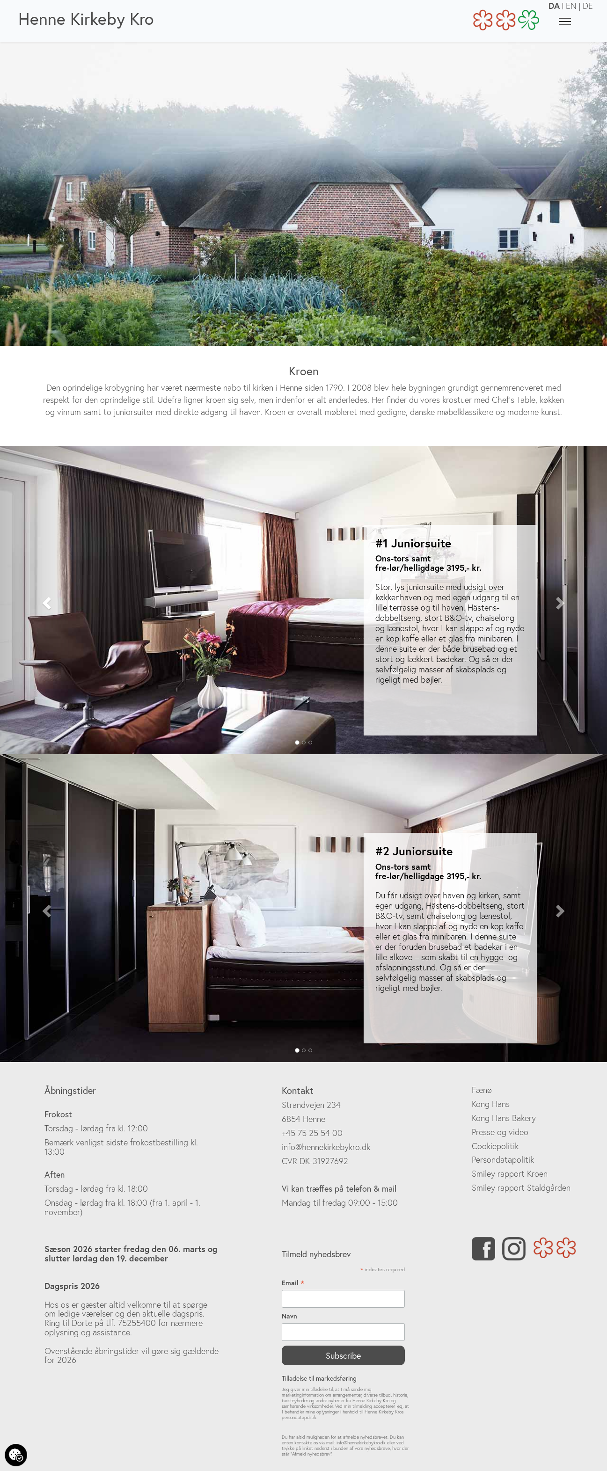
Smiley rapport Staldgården (521, 1187)
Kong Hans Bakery (504, 1118)
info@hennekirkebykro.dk (326, 1147)
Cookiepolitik (495, 1146)
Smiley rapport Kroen (510, 1173)
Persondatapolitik (503, 1159)
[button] (45, 600)
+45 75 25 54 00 (312, 1133)
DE (588, 5)
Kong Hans (491, 1104)
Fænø (482, 1090)
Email (293, 1283)
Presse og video (500, 1132)
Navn (289, 1316)
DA (554, 5)
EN (571, 5)
